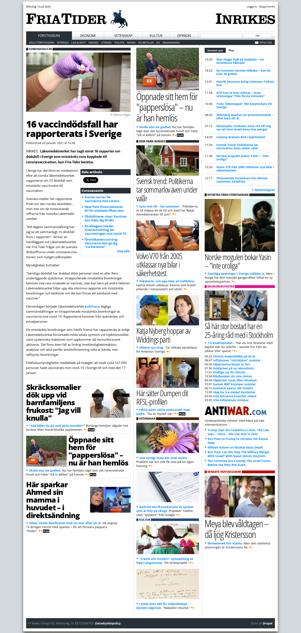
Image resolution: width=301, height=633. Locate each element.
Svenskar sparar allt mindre (233, 388)
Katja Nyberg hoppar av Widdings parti (163, 335)
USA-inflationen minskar (231, 400)
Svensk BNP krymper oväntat (234, 384)
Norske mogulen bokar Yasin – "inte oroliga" (242, 157)
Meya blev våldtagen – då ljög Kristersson (237, 529)
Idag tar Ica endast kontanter (234, 392)
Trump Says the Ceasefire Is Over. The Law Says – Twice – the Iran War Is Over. (238, 432)
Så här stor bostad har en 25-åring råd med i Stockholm (239, 330)
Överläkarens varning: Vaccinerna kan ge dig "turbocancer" (101, 243)
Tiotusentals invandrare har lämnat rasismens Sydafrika (241, 179)
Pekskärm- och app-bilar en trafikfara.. (167, 281)
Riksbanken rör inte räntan (232, 376)
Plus (231, 50)
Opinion (184, 35)
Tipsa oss (265, 42)
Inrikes (93, 42)
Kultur (156, 35)
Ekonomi (88, 35)
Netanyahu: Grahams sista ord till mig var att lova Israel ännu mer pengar (243, 127)
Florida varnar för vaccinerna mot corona (102, 199)
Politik (119, 42)
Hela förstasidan (41, 42)
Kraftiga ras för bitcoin (229, 372)
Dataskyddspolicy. (108, 623)
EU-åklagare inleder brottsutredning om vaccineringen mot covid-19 (105, 230)
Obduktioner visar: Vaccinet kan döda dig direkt (106, 218)
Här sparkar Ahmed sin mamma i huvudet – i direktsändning (52, 499)
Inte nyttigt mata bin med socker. (163, 458)
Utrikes (106, 42)
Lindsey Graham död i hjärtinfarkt (240, 137)
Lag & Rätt (78, 42)
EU (158, 42)
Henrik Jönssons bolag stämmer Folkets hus (245, 83)
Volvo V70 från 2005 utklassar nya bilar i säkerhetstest (245, 168)
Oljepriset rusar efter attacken (235, 380)
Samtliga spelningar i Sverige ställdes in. (236, 274)
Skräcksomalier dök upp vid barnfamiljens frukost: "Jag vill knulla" (53, 402)
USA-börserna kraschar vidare (234, 396)
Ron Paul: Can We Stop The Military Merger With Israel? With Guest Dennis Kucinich (238, 454)
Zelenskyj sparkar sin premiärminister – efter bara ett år (245, 116)
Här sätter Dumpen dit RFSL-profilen (162, 397)
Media (131, 42)
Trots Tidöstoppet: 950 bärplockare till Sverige (244, 105)
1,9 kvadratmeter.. (221, 343)
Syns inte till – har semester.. (160, 206)
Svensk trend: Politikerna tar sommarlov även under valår (237, 146)
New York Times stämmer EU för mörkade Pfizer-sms (104, 209)
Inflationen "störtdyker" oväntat (236, 360)
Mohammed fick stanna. (225, 543)
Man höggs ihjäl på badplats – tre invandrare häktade (240, 61)
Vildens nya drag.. (152, 347)
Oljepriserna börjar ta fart (231, 364)
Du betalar (146, 42)
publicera (92, 306)
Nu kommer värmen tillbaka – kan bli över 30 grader (243, 72)
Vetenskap (123, 35)
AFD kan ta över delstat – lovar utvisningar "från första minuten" (240, 94)
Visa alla (123, 251)
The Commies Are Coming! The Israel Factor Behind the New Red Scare (239, 463)
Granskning (171, 42)
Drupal (267, 623)
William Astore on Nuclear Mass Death (235, 447)
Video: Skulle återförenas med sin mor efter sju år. (65, 523)
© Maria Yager (120, 115)
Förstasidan (49, 35)
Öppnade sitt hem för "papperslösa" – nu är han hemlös (98, 451)
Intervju (63, 42)
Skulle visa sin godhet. (45, 470)
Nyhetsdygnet (265, 190)
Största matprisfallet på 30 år (234, 356)
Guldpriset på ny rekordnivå (233, 368)
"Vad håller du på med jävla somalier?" (57, 426)
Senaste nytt (216, 50)
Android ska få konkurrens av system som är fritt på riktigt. (165, 509)
